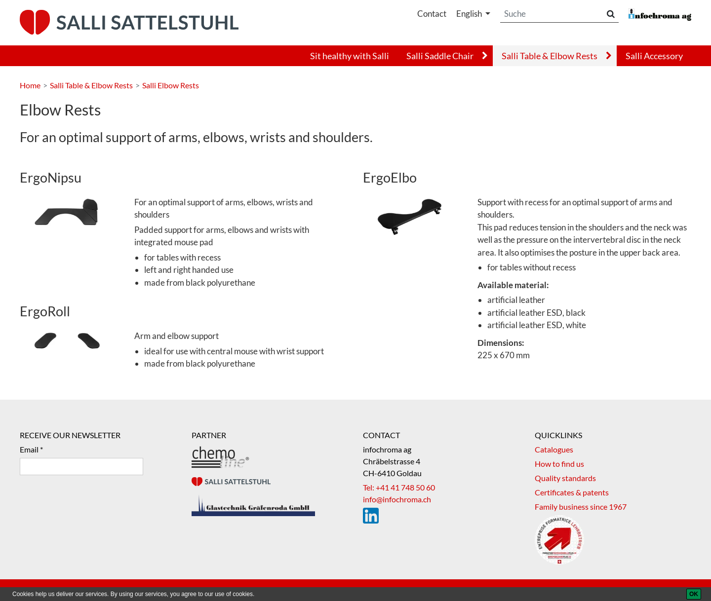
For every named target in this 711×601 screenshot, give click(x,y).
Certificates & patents (572, 492)
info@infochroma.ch (397, 499)
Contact (431, 13)
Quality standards (565, 478)
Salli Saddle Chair (440, 55)
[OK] (693, 594)
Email (29, 449)
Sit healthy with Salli (349, 55)
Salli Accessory (654, 55)
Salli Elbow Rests (170, 85)
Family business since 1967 (581, 506)
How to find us (559, 463)
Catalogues (554, 449)
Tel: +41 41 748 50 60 (399, 487)
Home (30, 85)
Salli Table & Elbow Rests (549, 55)
